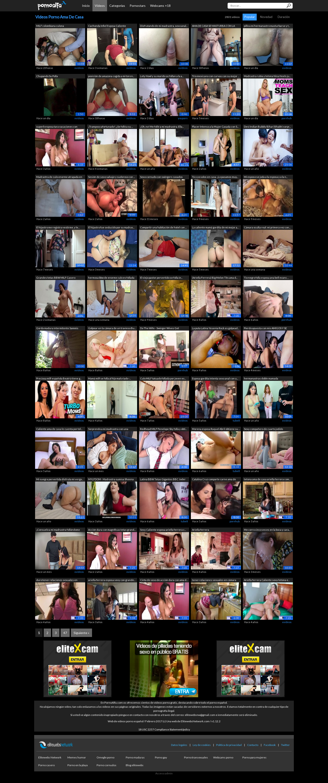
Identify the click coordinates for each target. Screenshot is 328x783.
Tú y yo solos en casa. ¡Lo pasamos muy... (215, 176)
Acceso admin (164, 773)
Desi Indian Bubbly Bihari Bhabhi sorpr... (267, 126)
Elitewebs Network (49, 757)
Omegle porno (105, 757)
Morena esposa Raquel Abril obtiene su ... (216, 428)
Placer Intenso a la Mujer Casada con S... (215, 126)
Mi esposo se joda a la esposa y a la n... (265, 176)
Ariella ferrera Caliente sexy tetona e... (267, 579)
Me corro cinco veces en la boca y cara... (267, 529)
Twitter (285, 745)
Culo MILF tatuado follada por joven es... (163, 378)
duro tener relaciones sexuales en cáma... (56, 580)
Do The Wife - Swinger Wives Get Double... (159, 329)
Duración (284, 17)
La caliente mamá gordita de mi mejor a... (215, 227)
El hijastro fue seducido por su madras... (111, 227)
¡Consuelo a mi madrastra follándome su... (58, 530)
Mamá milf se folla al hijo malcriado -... (109, 378)
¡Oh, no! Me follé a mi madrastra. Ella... (162, 126)
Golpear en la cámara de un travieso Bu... (112, 328)
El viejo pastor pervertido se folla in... (161, 277)
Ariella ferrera (200, 529)
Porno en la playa (77, 765)
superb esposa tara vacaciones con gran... (56, 127)
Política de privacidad (229, 745)
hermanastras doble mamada (261, 378)
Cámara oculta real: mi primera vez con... (267, 227)
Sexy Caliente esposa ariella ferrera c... (163, 529)
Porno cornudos (106, 765)
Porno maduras (135, 757)
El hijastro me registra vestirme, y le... (57, 227)
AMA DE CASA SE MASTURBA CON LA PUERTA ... (213, 26)
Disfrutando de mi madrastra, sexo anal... (163, 25)
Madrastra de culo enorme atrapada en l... (59, 177)
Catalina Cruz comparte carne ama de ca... (214, 480)
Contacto (252, 745)
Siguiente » (81, 633)
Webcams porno (223, 757)
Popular (249, 17)
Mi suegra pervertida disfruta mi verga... (59, 479)
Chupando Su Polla (47, 76)
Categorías (117, 6)
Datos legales (179, 745)
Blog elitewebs (135, 765)
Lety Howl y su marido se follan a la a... (161, 76)
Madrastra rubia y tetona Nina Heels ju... (267, 76)
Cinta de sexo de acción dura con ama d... (164, 579)
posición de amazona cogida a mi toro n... (111, 76)
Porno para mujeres (254, 757)
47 (65, 633)
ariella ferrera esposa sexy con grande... (111, 579)
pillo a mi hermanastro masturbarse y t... (267, 25)
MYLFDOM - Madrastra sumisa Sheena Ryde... (111, 480)
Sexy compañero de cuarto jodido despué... (263, 429)
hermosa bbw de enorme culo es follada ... (111, 278)
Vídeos (100, 6)
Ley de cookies (202, 745)
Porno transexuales (196, 757)
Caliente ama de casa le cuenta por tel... (59, 428)
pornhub (287, 118)
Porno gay (161, 757)
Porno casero (46, 765)
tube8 (236, 420)
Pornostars (138, 6)
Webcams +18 (160, 6)
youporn (183, 118)
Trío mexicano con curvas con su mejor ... (215, 76)
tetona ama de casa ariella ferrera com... (267, 479)
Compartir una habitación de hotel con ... (163, 227)
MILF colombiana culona (50, 25)
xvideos (79, 67)
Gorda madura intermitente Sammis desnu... (57, 329)
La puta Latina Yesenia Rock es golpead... (215, 328)
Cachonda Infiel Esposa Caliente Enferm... (107, 26)
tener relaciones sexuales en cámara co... (214, 580)
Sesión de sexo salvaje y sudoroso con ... (111, 176)
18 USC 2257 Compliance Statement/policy (164, 729)
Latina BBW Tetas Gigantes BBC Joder (163, 479)
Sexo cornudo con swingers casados (161, 176)
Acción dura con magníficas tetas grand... (112, 529)
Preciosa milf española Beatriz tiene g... (59, 378)
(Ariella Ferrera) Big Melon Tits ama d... (214, 277)
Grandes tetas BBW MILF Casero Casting (55, 278)
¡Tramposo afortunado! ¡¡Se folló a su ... (110, 126)
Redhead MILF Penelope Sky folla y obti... (163, 428)
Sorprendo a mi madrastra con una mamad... (108, 429)
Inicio (86, 6)
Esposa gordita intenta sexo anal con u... (215, 378)
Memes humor (76, 757)
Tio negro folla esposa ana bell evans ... (266, 277)
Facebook (270, 745)
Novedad (266, 17)
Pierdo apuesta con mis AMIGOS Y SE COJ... (265, 329)
